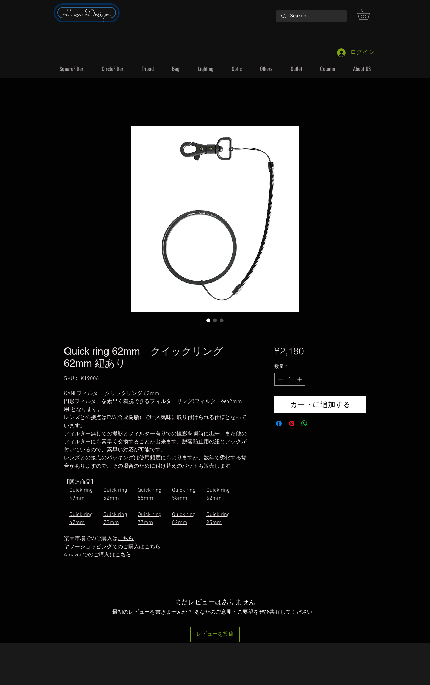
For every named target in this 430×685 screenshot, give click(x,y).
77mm (145, 522)
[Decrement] (279, 379)
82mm (179, 522)
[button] (368, 14)
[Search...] (311, 16)
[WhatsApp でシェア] (304, 423)
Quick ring (81, 490)
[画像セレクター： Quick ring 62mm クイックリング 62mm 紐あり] (208, 320)
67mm (77, 522)
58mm (179, 498)
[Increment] (300, 379)
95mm (214, 522)
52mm (111, 498)
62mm (214, 498)
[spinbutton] (290, 379)
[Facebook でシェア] (279, 423)
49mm (77, 498)
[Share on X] (317, 423)
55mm (145, 498)
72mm (111, 522)
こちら (123, 555)
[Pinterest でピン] (292, 423)
